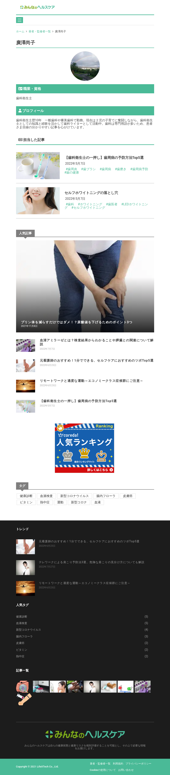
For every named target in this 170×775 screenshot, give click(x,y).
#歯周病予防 (139, 169)
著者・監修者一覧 (40, 31)
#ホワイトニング (90, 204)
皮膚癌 (128, 496)
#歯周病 (105, 169)
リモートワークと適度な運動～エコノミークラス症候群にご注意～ (91, 381)
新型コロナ (79, 502)
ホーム (20, 31)
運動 (60, 502)
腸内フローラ (105, 496)
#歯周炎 (71, 169)
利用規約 (118, 763)
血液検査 (46, 496)
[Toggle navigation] (19, 20)
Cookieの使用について (103, 769)
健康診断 (26, 496)
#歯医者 (111, 204)
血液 (97, 502)
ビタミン (26, 502)
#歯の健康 (71, 172)
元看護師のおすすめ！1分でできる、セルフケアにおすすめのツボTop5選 (97, 360)
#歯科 (70, 204)
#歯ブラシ (88, 169)
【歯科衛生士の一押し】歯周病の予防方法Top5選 (78, 401)
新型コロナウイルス (74, 496)
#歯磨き (120, 169)
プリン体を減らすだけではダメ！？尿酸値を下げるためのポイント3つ (77, 322)
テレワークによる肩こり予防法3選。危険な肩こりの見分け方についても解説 (92, 562)
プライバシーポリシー (138, 763)
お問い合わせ (126, 769)
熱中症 (45, 502)
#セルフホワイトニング (88, 207)
